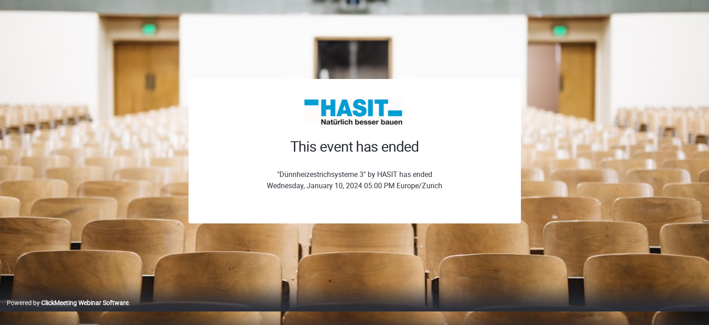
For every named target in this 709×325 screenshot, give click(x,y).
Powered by (67, 312)
